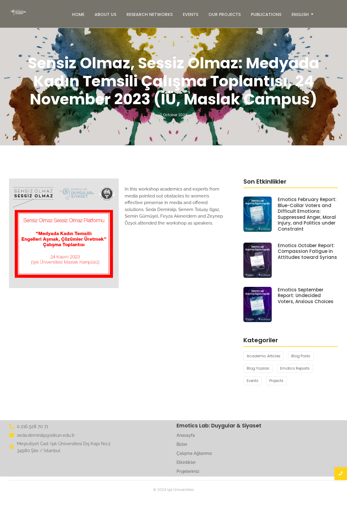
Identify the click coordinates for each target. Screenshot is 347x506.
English (301, 14)
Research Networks (150, 14)
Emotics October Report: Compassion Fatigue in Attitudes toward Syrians (307, 251)
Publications (266, 14)
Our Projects (224, 14)
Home (78, 14)
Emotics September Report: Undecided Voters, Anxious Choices (305, 296)
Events (190, 14)
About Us (105, 14)
